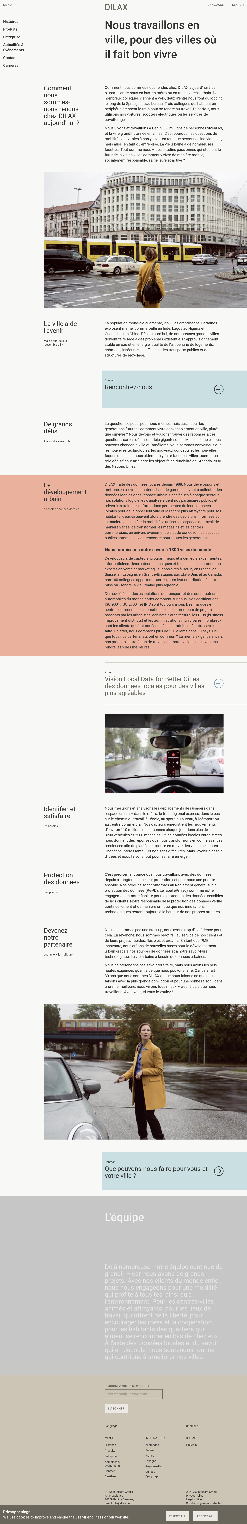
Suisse (149, 1450)
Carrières (110, 1476)
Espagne (150, 1461)
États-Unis (151, 1477)
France (149, 1455)
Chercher (192, 1426)
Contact (110, 1471)
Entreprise (113, 1456)
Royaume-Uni (153, 1466)
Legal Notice (194, 1499)
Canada (150, 1471)
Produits (112, 1450)
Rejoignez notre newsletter (128, 1386)
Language (113, 1426)
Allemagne (152, 1445)
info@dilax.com (122, 1503)
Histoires (112, 1445)
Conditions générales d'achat (204, 1503)
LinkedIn (191, 1445)
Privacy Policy (194, 1495)
